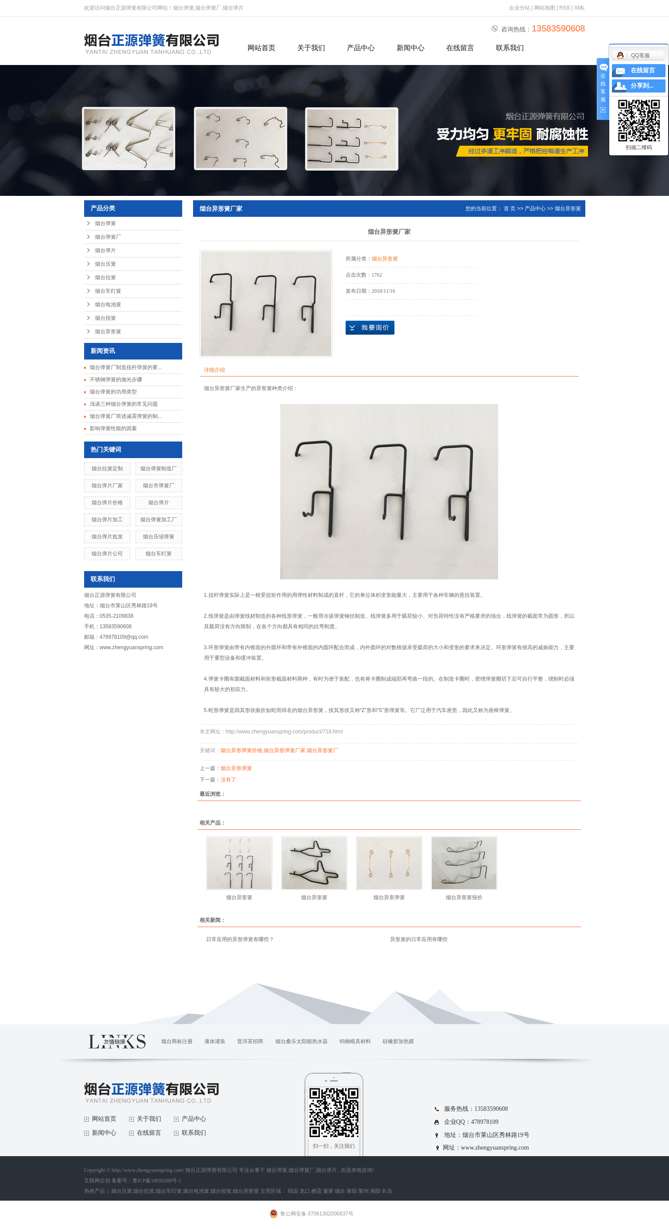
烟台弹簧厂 (108, 237)
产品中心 (361, 47)
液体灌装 (214, 1041)
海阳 (375, 1191)
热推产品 (94, 1191)
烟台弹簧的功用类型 (113, 392)
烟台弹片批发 (107, 537)
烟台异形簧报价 (464, 897)
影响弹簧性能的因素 (113, 428)
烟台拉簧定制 (107, 469)
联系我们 (510, 47)
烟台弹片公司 (107, 554)
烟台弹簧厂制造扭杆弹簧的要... (126, 367)
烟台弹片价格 (107, 503)
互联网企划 (98, 1181)
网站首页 (261, 47)
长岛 (387, 1191)
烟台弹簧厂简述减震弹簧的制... (126, 416)
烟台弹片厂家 (107, 486)
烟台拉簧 (105, 277)
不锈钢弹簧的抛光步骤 (116, 380)
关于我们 (311, 47)
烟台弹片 (105, 250)
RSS (564, 8)
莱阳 (351, 1191)
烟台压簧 (105, 264)
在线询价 (370, 328)
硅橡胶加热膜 (398, 1041)
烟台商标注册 (177, 1041)
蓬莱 (328, 1191)
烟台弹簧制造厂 (158, 469)
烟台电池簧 (108, 304)
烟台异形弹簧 (236, 768)
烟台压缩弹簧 (158, 537)
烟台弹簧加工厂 (158, 520)
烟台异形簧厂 (322, 750)
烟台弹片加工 (107, 520)
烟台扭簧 (105, 318)
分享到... (642, 85)
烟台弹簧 (105, 223)
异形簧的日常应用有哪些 (419, 939)
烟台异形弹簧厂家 (285, 750)
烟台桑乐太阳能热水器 (301, 1041)
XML (579, 8)
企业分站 (519, 8)
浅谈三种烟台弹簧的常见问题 (124, 404)
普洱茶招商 (250, 1041)
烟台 (340, 1191)
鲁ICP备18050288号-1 (157, 1181)
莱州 (363, 1191)
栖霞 (316, 1191)
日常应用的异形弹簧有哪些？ (240, 939)
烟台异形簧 (108, 332)
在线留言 (460, 47)
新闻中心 (410, 47)
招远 (293, 1191)
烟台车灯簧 (108, 291)
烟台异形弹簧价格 (241, 750)
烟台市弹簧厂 (158, 486)
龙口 (304, 1191)
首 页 (510, 208)
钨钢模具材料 (355, 1041)
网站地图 (545, 8)
